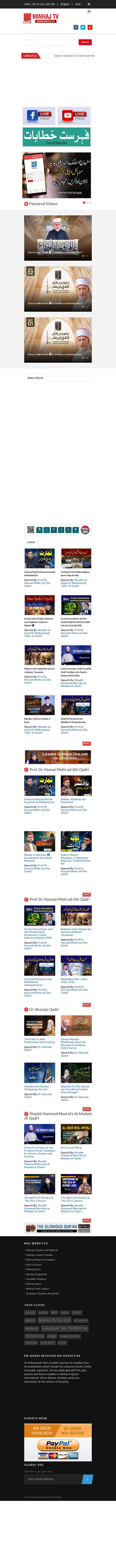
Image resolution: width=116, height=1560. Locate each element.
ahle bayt (48, 1342)
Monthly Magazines (36, 1274)
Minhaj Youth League (37, 1288)
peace (65, 1312)
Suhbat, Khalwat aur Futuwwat (73, 801)
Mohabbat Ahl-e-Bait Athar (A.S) (74, 980)
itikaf (76, 1312)
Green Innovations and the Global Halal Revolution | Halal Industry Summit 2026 (75, 622)
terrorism (34, 1336)
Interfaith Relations (36, 1279)
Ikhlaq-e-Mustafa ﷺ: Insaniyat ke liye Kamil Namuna (38, 857)
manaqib (31, 1342)
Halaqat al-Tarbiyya (64, 1328)
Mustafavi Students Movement (42, 1293)
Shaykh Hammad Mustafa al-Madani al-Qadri (74, 682)
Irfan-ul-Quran (33, 1264)
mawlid (31, 1328)
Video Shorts (35, 378)
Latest (31, 542)
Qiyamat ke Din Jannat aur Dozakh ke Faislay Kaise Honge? (75, 1089)
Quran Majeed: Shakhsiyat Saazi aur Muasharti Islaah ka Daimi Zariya (73, 1043)
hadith (43, 1312)
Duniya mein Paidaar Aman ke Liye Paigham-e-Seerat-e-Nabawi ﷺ (38, 622)
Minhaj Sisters (33, 1283)
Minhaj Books (33, 1269)
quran (30, 1312)
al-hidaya (80, 1320)
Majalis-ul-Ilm (55, 1320)
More (87, 743)
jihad (51, 1336)
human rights (70, 1336)
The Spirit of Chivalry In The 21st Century (38, 1199)
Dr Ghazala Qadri (38, 1048)
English (65, 4)
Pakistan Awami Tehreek (39, 1255)
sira (54, 1312)
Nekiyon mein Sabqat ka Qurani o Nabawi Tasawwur (76, 931)
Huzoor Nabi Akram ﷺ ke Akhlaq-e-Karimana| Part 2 (55, 303)
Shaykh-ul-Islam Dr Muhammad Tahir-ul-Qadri (74, 582)
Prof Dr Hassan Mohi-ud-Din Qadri (37, 582)
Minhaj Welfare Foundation (40, 1259)
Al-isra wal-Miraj (71, 1147)
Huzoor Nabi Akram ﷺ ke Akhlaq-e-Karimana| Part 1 (55, 354)
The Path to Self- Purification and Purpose (39, 1040)
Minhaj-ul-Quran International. (47, 1497)
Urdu (78, 4)
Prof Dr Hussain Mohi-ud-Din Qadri (74, 632)
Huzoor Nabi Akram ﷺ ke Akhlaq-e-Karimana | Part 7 (55, 252)
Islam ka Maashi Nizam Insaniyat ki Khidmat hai (39, 801)
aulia (62, 1342)
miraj (30, 1320)
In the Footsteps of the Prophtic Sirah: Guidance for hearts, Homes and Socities (76, 672)
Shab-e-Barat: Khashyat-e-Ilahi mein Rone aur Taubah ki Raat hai (76, 859)
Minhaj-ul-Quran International (42, 1250)
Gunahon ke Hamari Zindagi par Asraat (36, 1088)
